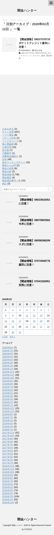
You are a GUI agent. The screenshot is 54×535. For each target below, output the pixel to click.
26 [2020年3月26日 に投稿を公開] (34, 327)
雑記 (4, 183)
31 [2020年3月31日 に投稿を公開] (20, 332)
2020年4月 (7, 360)
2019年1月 (7, 405)
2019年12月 (8, 372)
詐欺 (4, 159)
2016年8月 (7, 478)
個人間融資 (8, 144)
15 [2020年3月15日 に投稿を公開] (5, 321)
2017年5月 (7, 451)
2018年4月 (7, 423)
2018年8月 (7, 414)
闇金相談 (6, 177)
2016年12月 (8, 466)
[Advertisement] (23, 104)
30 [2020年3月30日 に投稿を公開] (13, 332)
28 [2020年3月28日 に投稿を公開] (48, 327)
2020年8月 (7, 347)
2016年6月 (7, 484)
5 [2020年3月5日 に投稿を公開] (34, 310)
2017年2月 (7, 460)
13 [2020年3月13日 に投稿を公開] (41, 315)
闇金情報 (38, 50)
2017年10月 (8, 435)
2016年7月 (7, 481)
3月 (19, 20)
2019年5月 (7, 393)
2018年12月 (8, 408)
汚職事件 (6, 153)
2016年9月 (7, 475)
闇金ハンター (27, 10)
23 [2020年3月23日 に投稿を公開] (13, 327)
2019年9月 (7, 381)
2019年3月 (7, 399)
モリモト (36, 56)
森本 (43, 56)
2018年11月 (8, 411)
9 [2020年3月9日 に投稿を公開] (13, 315)
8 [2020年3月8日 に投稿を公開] (5, 315)
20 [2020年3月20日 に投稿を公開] (41, 321)
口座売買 (6, 147)
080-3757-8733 (27, 53)
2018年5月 (7, 420)
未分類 (5, 150)
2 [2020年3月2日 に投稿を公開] (13, 310)
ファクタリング (10, 141)
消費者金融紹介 (10, 156)
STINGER (28, 529)
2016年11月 (8, 469)
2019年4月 (7, 396)
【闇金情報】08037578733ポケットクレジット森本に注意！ (34, 43)
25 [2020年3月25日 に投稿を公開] (27, 327)
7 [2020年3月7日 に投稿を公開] (48, 310)
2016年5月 (7, 487)
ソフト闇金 (8, 135)
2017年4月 (7, 454)
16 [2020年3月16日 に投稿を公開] (13, 321)
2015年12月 (8, 502)
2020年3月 (7, 363)
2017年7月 (7, 445)
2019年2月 (7, 402)
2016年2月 (7, 496)
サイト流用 (8, 132)
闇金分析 (6, 171)
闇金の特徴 (8, 168)
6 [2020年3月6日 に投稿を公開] (41, 310)
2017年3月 (7, 457)
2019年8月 (7, 384)
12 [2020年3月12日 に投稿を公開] (34, 315)
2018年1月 (7, 429)
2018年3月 (7, 426)
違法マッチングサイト (13, 162)
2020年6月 (7, 353)
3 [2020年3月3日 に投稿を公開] (20, 310)
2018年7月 (7, 417)
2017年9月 (7, 439)
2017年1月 (7, 463)
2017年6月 (7, 448)
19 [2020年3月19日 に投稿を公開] (34, 321)
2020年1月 (7, 369)
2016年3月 (7, 493)
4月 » (12, 337)
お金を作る (8, 129)
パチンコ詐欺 (9, 138)
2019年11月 (8, 375)
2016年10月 (8, 472)
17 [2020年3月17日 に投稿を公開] (20, 321)
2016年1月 (7, 499)
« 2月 (5, 337)
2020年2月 (7, 366)
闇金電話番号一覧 (11, 180)
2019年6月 (7, 390)
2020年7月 (7, 350)
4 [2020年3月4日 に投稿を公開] (27, 310)
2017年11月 (8, 432)
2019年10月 (8, 378)
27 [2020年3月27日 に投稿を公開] (41, 327)
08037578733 (41, 53)
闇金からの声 (9, 165)
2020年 (13, 20)
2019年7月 (7, 387)
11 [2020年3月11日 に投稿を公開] (27, 315)
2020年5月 (7, 357)
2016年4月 (7, 490)
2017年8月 (7, 442)
